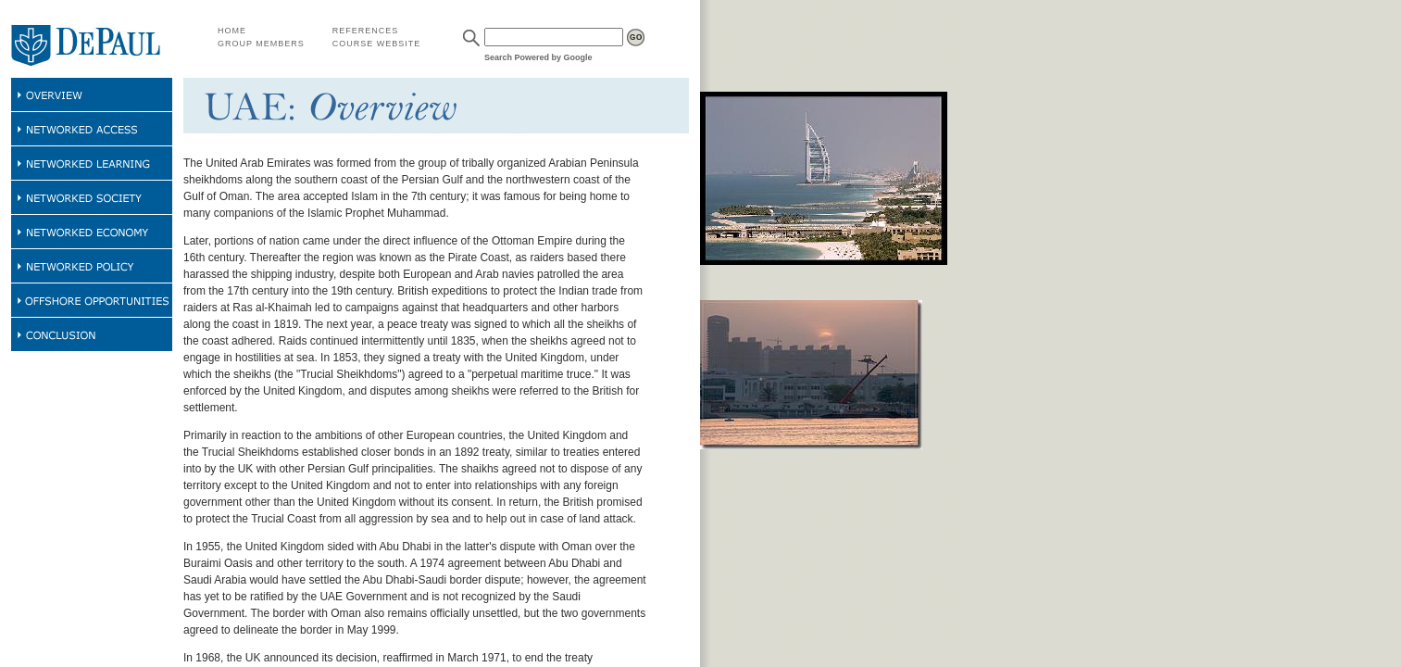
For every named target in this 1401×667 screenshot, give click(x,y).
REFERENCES (365, 30)
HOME (232, 30)
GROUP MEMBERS (261, 43)
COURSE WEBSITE (376, 43)
